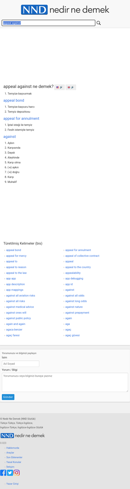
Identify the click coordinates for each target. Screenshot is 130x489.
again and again (15, 324)
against (9, 136)
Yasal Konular (13, 462)
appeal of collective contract (82, 255)
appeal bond (13, 100)
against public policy (18, 318)
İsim (4, 357)
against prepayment (77, 312)
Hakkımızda (12, 448)
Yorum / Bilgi (9, 369)
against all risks (15, 301)
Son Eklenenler (14, 457)
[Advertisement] (66, 55)
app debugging (74, 278)
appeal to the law (16, 273)
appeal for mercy (16, 255)
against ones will (16, 312)
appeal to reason (16, 267)
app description (15, 284)
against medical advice (20, 307)
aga (67, 324)
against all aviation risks (20, 295)
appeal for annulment (21, 118)
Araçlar (10, 452)
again (68, 318)
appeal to (11, 261)
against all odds (74, 295)
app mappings (14, 289)
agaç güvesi (72, 335)
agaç (68, 329)
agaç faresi (13, 335)
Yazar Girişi (12, 483)
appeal (69, 261)
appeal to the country (78, 267)
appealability (73, 273)
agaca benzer (14, 329)
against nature (74, 307)
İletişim (10, 466)
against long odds (76, 301)
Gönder (8, 397)
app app (11, 278)
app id (69, 284)
